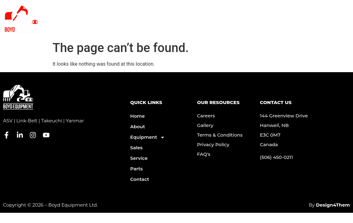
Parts (272, 25)
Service (216, 25)
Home (137, 116)
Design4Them (333, 205)
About (143, 25)
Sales (136, 148)
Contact (245, 25)
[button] (343, 25)
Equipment (179, 25)
